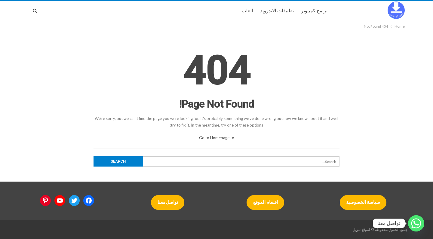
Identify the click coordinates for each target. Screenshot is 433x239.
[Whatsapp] (416, 223)
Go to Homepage (216, 137)
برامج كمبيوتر (314, 11)
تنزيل (357, 230)
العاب (247, 11)
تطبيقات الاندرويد (277, 11)
